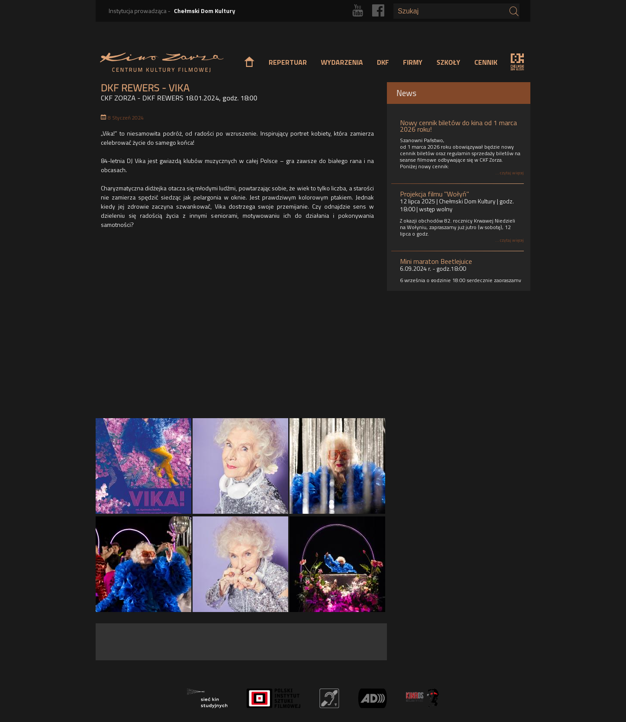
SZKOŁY (448, 62)
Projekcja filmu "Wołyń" (434, 194)
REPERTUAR (288, 62)
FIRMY (413, 62)
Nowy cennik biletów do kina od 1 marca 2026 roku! (458, 125)
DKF (383, 62)
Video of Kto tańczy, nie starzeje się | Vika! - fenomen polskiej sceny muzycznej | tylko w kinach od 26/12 (241, 325)
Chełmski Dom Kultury (204, 10)
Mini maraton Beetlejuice (436, 261)
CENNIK (485, 62)
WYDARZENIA (342, 62)
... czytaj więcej (509, 173)
